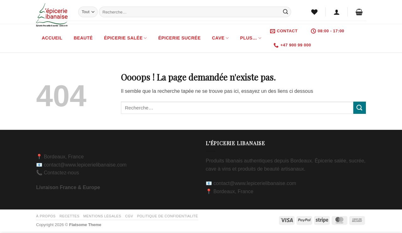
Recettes (69, 216)
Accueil (52, 37)
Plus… (251, 38)
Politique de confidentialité (167, 216)
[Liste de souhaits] (314, 12)
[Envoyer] (285, 12)
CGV (129, 216)
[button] (336, 12)
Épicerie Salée (125, 38)
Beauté (83, 37)
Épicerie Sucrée (179, 37)
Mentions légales (102, 216)
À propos (46, 216)
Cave (220, 38)
